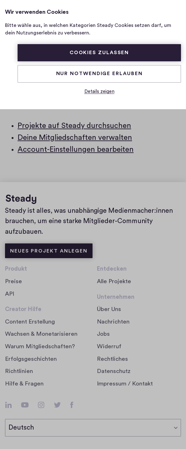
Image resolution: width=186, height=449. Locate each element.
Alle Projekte (114, 281)
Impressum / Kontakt (125, 384)
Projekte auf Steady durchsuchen (74, 126)
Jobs (105, 334)
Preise (13, 281)
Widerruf (109, 347)
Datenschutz (113, 371)
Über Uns (109, 309)
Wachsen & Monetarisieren (41, 334)
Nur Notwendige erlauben (99, 73)
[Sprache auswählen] (93, 427)
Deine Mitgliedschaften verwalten (75, 137)
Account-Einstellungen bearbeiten (76, 149)
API (9, 294)
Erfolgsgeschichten (31, 359)
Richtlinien (19, 371)
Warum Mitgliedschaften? (40, 347)
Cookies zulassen (99, 52)
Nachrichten (113, 322)
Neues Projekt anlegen (49, 250)
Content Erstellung (30, 322)
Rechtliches (112, 359)
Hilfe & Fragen (24, 384)
